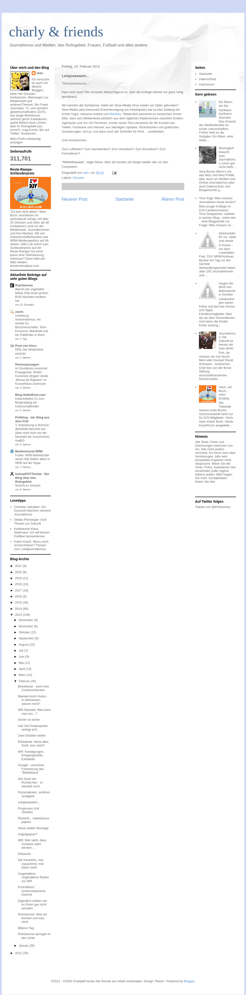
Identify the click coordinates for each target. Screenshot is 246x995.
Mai (22, 663)
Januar (24, 945)
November (26, 626)
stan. (40, 73)
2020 (19, 572)
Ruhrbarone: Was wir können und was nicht (32, 918)
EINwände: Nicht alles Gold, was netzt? (33, 743)
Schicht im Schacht (27, 485)
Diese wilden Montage (33, 828)
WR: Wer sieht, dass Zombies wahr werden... (32, 843)
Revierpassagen (27, 364)
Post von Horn (26, 345)
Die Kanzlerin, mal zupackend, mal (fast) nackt (30, 863)
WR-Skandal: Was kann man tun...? (34, 711)
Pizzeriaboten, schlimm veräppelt (34, 794)
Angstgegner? (27, 834)
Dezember (26, 620)
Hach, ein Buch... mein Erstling (225, 392)
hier (212, 481)
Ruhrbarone (24, 285)
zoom (19, 312)
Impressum (206, 84)
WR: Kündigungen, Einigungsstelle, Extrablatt (31, 755)
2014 (19, 608)
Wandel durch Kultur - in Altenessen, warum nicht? (33, 700)
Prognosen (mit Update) (28, 810)
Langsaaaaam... (29, 802)
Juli (21, 650)
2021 (19, 566)
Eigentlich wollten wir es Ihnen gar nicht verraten (32, 904)
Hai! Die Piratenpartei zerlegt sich (33, 728)
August (24, 644)
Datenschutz (207, 79)
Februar (25, 681)
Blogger (189, 981)
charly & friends (56, 31)
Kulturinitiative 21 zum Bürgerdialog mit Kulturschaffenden (29, 402)
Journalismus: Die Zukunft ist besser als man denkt (227, 341)
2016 (19, 596)
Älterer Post (172, 199)
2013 (19, 614)
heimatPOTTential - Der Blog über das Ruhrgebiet (32, 477)
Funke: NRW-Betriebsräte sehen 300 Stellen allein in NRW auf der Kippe (32, 459)
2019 (19, 578)
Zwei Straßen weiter (32, 735)
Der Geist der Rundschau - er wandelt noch (30, 782)
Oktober (25, 632)
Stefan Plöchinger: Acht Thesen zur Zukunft (30, 521)
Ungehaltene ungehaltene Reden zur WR (33, 877)
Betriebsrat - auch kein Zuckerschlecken (33, 688)
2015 (19, 602)
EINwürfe (24, 854)
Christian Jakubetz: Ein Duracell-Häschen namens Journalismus (32, 510)
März (23, 675)
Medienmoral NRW (29, 451)
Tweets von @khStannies (212, 507)
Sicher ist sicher (29, 719)
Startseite (124, 199)
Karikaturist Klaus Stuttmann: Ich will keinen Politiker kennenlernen (31, 532)
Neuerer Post (74, 199)
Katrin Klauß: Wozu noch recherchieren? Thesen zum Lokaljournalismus (31, 545)
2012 (19, 953)
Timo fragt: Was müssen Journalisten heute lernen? (217, 200)
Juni (22, 656)
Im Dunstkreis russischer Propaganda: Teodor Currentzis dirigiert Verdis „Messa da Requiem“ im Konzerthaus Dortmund (31, 376)
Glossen (78, 178)
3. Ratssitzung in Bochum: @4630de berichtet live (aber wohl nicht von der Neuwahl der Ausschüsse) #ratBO (32, 433)
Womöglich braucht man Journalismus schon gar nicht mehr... (227, 157)
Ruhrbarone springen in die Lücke (34, 936)
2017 (19, 590)
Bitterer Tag (26, 928)
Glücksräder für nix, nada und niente (227, 237)
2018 (19, 584)
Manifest (115, 114)
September (27, 638)
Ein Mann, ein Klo (226, 104)
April (22, 669)
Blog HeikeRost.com (30, 395)
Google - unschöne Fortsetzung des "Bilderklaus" (31, 768)
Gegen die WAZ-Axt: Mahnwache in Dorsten (227, 289)
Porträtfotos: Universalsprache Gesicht (31, 890)
